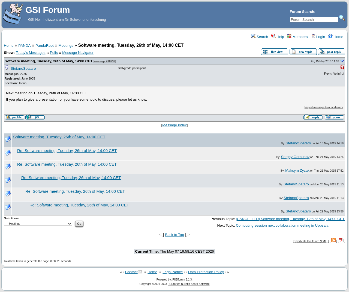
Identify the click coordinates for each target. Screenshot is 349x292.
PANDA (24, 45)
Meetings (66, 45)
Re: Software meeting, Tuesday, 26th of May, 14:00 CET (67, 150)
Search (259, 37)
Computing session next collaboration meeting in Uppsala (282, 225)
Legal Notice (173, 272)
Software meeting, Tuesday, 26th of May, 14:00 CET (48, 61)
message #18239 (104, 61)
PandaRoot (44, 45)
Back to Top (174, 235)
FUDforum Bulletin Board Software (188, 283)
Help (277, 37)
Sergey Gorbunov (295, 157)
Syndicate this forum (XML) (310, 241)
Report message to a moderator (324, 107)
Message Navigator (78, 53)
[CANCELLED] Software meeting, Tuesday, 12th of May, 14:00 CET (290, 219)
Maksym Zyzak (297, 170)
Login (318, 37)
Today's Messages (30, 53)
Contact (131, 272)
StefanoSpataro (23, 68)
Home (335, 37)
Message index (174, 125)
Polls (54, 53)
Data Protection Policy (206, 272)
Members (297, 37)
